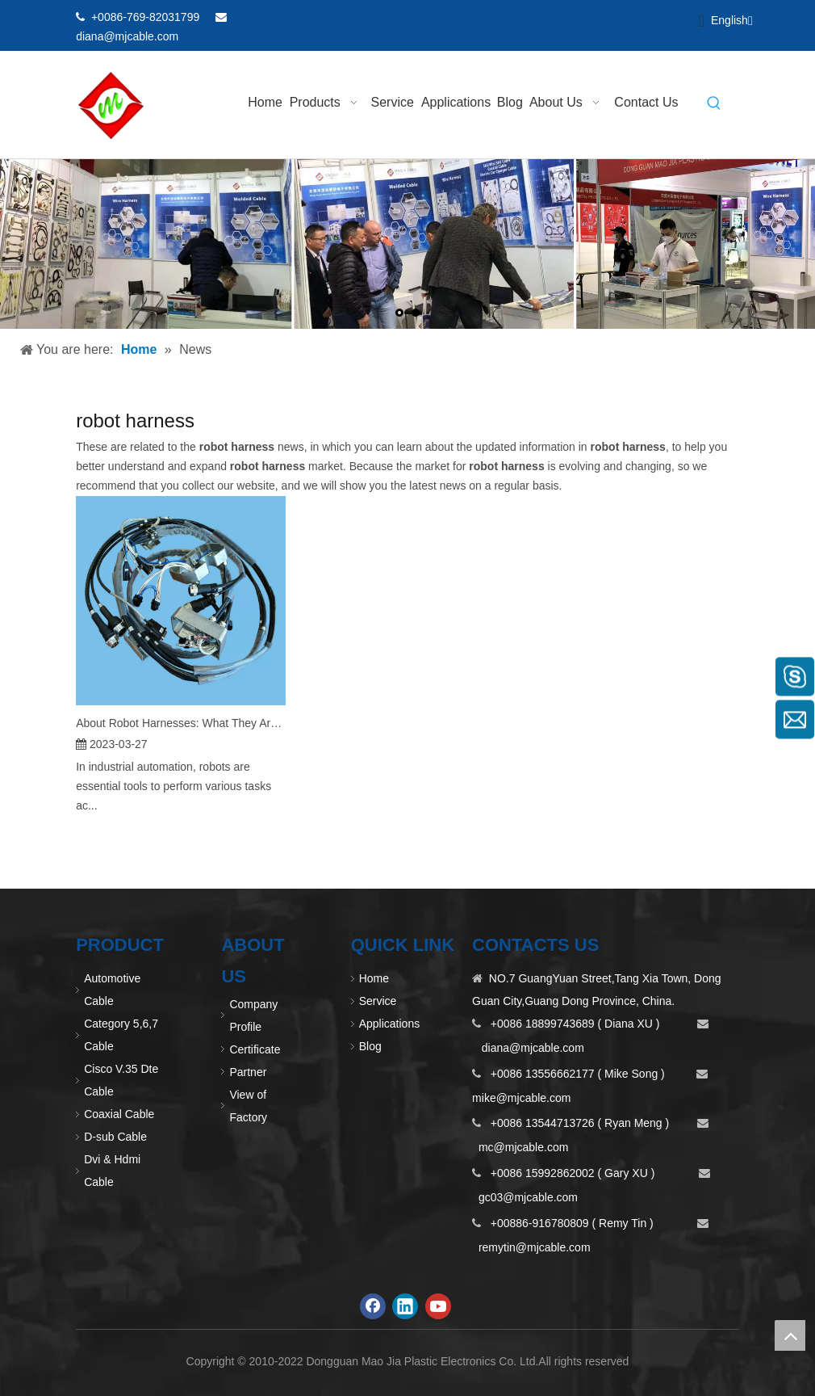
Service (378, 1000)
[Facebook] (614, 18)
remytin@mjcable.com (535, 1247)
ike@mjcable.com (526, 1097)
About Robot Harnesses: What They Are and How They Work (181, 723)
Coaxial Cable (119, 1114)
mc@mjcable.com (523, 1147)
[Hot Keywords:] (714, 104)
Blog (370, 1046)
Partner (247, 1072)
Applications (389, 1023)
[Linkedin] (641, 18)
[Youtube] (668, 18)
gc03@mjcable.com (528, 1197)
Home (374, 978)
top (790, 1335)
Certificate (254, 1049)
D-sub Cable (115, 1136)
